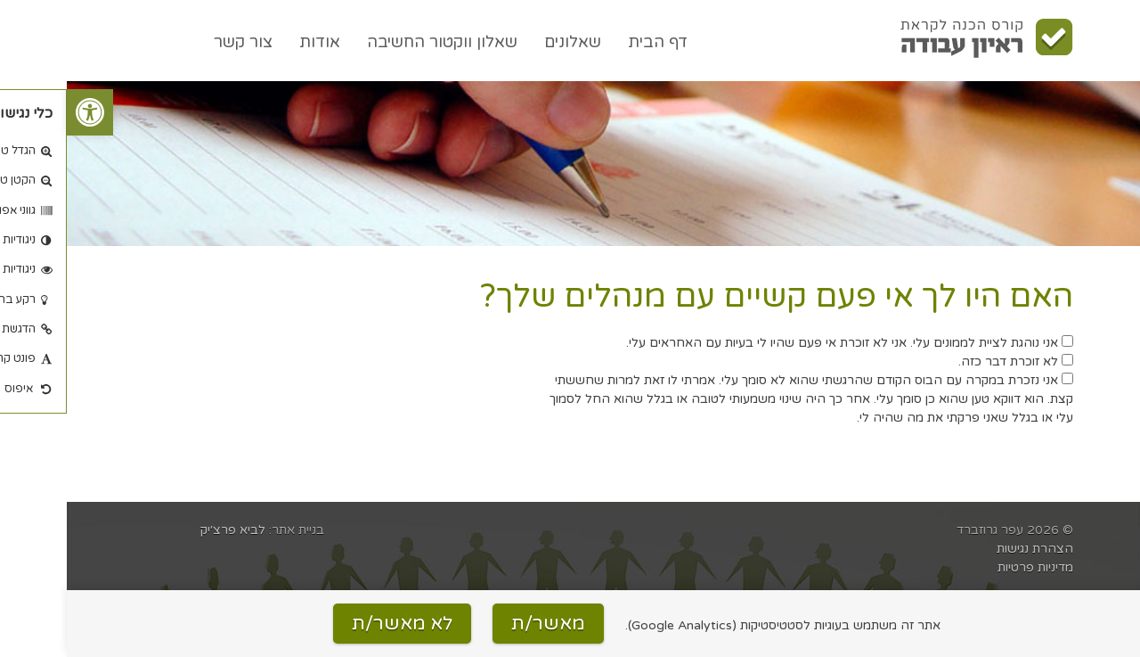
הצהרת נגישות (968, 548)
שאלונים (505, 42)
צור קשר (176, 42)
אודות (252, 42)
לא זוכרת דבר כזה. (949, 361)
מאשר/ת (481, 623)
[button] (23, 112)
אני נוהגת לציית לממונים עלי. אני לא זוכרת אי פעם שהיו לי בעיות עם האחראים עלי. (782, 342)
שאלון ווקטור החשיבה (375, 42)
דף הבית (591, 42)
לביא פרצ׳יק (166, 530)
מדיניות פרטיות (968, 567)
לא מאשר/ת (335, 623)
